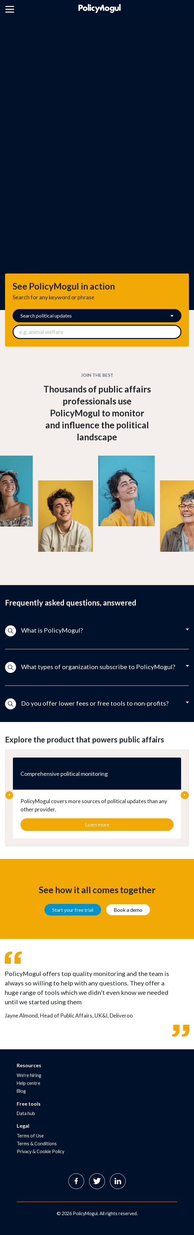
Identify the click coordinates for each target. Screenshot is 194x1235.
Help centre (28, 1083)
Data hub (26, 1113)
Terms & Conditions (37, 1143)
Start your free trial (72, 910)
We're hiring (29, 1075)
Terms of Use (30, 1135)
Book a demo (128, 910)
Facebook (76, 1181)
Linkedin (118, 1181)
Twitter (97, 1181)
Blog (21, 1091)
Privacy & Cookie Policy (40, 1151)
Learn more (97, 824)
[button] (97, 631)
